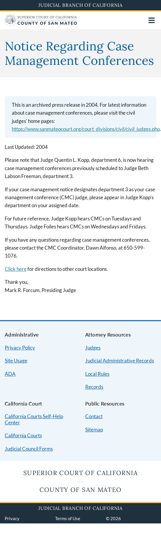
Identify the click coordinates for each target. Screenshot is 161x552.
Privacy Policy (20, 348)
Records (94, 387)
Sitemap (94, 429)
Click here (16, 269)
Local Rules (97, 374)
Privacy (12, 518)
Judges (93, 348)
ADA (10, 374)
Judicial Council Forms (29, 449)
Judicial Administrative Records (119, 360)
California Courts (23, 435)
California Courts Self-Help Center (34, 419)
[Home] (41, 24)
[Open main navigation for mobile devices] (151, 20)
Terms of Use (67, 518)
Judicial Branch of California (80, 5)
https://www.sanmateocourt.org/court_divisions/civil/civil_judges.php (86, 129)
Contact (94, 416)
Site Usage (16, 360)
